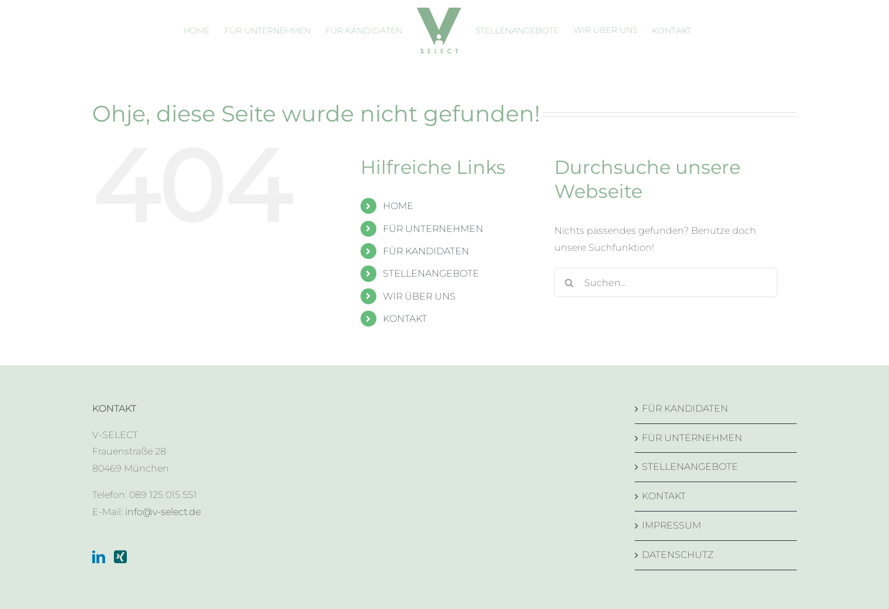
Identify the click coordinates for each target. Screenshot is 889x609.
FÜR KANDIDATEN (426, 251)
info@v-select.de (163, 511)
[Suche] (569, 282)
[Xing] (120, 556)
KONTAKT (405, 318)
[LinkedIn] (98, 556)
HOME (398, 205)
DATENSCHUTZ (677, 554)
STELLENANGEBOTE (431, 273)
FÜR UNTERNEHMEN (433, 228)
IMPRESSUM (671, 525)
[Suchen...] (665, 282)
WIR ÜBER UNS (419, 296)
